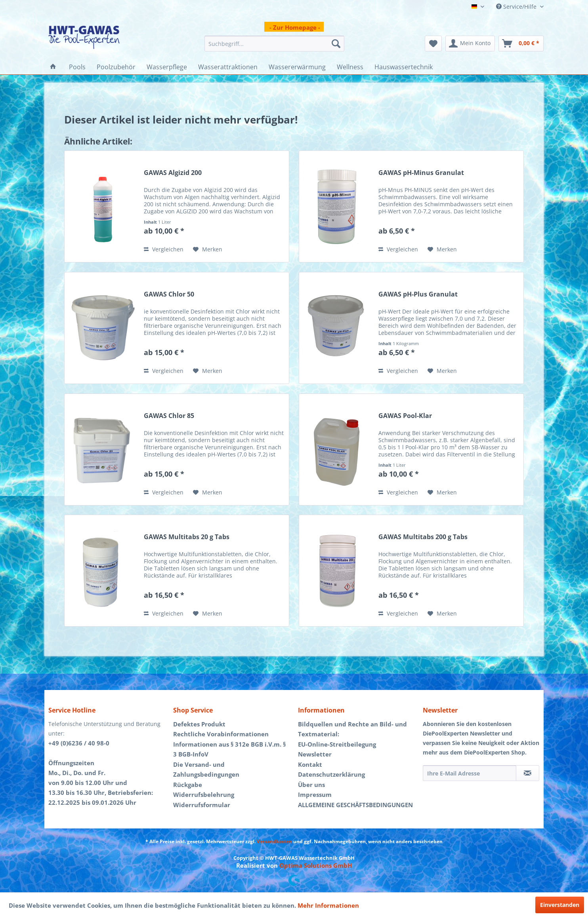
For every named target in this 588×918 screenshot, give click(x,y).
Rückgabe (187, 785)
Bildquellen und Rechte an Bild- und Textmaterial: (352, 729)
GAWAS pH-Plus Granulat (418, 294)
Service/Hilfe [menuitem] (517, 6)
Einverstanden (559, 904)
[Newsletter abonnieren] (527, 773)
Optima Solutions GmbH (315, 865)
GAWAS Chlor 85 (169, 416)
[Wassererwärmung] (297, 66)
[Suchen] (336, 43)
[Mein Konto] (470, 43)
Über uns (311, 785)
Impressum (315, 794)
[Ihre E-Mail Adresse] (469, 773)
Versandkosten (274, 841)
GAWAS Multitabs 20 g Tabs (186, 537)
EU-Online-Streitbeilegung (337, 744)
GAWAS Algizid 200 (173, 173)
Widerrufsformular (201, 805)
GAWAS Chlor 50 (169, 294)
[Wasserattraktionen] (228, 66)
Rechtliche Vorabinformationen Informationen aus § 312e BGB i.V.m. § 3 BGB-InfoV (229, 744)
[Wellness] (350, 66)
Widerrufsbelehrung (203, 794)
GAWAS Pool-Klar (405, 416)
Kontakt (310, 764)
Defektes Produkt (199, 724)
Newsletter (315, 754)
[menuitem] (274, 43)
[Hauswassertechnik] (403, 66)
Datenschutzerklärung (331, 774)
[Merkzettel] (433, 43)
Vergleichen (163, 249)
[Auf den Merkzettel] (207, 249)
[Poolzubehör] (116, 66)
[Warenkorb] (521, 43)
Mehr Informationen (328, 905)
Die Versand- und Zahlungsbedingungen (206, 769)
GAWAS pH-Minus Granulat (421, 173)
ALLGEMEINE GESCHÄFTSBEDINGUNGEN (355, 805)
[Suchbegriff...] (274, 43)
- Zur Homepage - (294, 27)
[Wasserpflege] (167, 66)
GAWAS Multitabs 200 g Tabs (423, 537)
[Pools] (77, 66)
